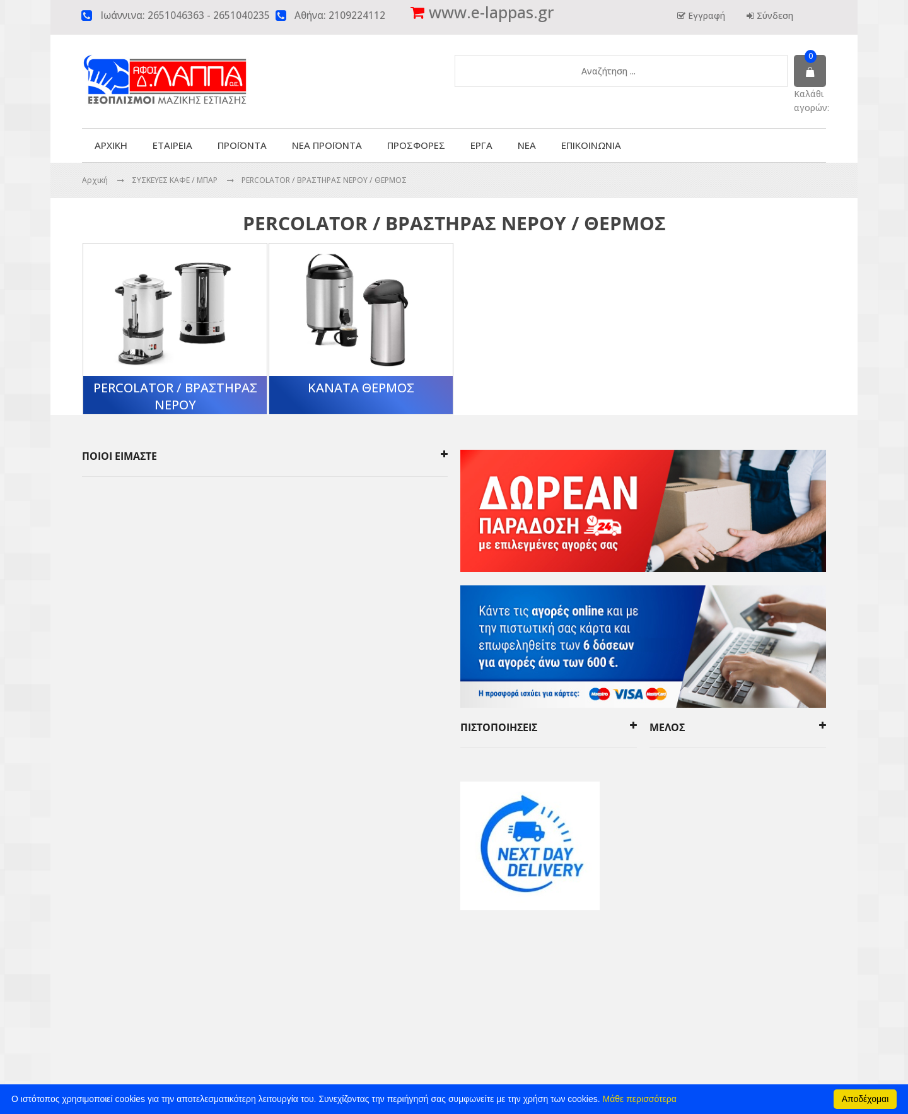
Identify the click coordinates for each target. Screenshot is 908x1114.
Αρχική (95, 180)
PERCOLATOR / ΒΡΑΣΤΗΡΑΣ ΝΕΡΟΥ (175, 396)
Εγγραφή (705, 15)
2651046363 (176, 15)
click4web (589, 998)
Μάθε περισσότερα (640, 1099)
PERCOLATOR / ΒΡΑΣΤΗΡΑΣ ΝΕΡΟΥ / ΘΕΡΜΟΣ (324, 180)
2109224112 (357, 15)
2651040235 (241, 15)
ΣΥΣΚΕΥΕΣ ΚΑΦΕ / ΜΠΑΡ (175, 180)
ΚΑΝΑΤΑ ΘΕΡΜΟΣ (361, 387)
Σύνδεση (773, 15)
